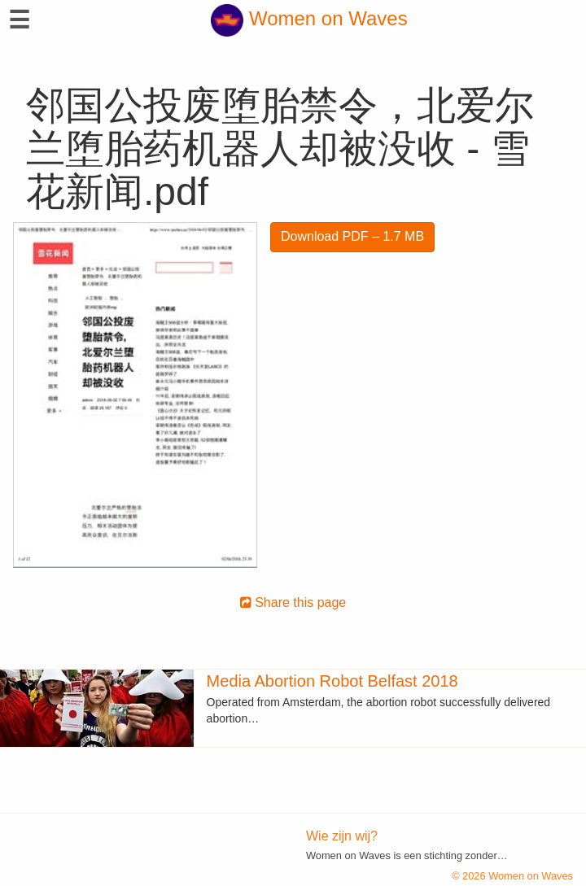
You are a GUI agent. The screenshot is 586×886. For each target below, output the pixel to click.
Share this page (293, 602)
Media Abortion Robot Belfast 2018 (332, 681)
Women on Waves (309, 18)
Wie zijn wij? (342, 836)
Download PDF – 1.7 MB (352, 236)
